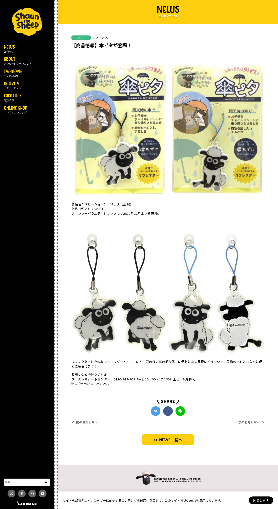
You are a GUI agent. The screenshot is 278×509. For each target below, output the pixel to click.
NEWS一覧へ (168, 439)
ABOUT (17, 61)
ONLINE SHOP (15, 110)
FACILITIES (13, 97)
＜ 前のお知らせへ (84, 422)
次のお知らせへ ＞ (251, 422)
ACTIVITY (12, 85)
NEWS (9, 49)
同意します (261, 500)
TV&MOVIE (13, 73)
